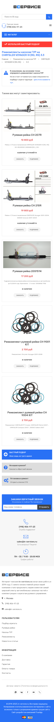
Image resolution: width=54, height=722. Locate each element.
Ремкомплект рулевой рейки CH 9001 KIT (27, 343)
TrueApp (39, 712)
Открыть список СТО (19, 482)
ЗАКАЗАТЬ (20, 159)
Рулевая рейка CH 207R (27, 134)
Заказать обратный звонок (20, 469)
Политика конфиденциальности (35, 686)
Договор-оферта (13, 686)
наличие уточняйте (27, 152)
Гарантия (6, 664)
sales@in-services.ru (12, 609)
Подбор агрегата (9, 623)
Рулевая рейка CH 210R (27, 205)
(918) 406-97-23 (10, 603)
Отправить (44, 507)
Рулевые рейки (8, 628)
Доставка (6, 660)
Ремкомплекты (8, 637)
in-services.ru (23, 704)
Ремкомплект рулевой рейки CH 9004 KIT (27, 414)
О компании (7, 655)
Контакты (6, 673)
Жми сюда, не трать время (20, 456)
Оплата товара (8, 669)
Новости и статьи (10, 641)
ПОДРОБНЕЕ (34, 159)
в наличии (27, 289)
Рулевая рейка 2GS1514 (27, 271)
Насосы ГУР (7, 632)
